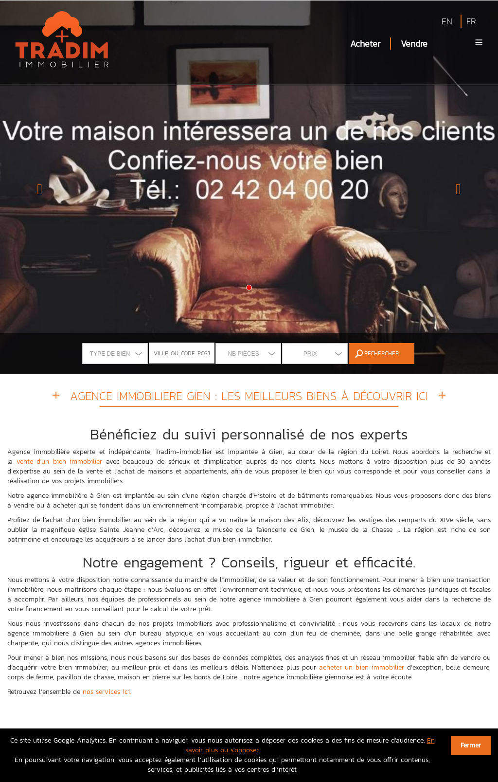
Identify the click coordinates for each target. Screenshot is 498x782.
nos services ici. (107, 692)
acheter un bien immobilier (361, 667)
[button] (37, 187)
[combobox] (115, 353)
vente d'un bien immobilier (60, 461)
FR (471, 21)
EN (447, 21)
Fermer (471, 745)
